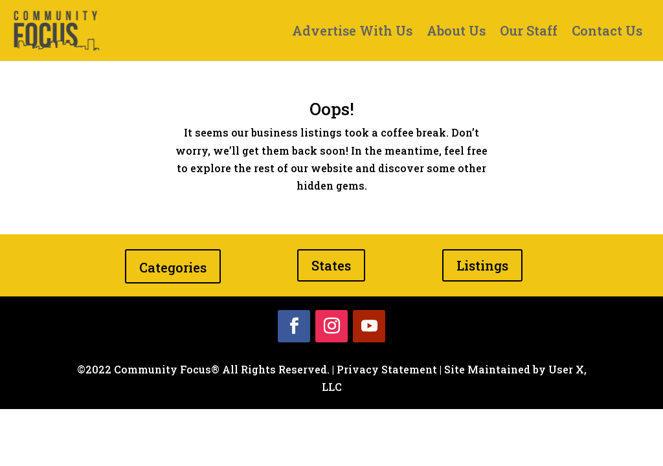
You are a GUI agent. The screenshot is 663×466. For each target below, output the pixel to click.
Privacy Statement (387, 369)
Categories (173, 267)
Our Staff (528, 32)
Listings (482, 265)
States (331, 265)
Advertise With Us (352, 32)
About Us (456, 32)
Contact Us (607, 32)
